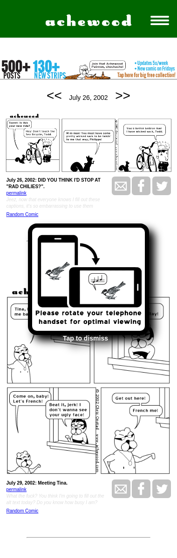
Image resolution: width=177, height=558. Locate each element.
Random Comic (22, 214)
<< (54, 95)
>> (122, 95)
